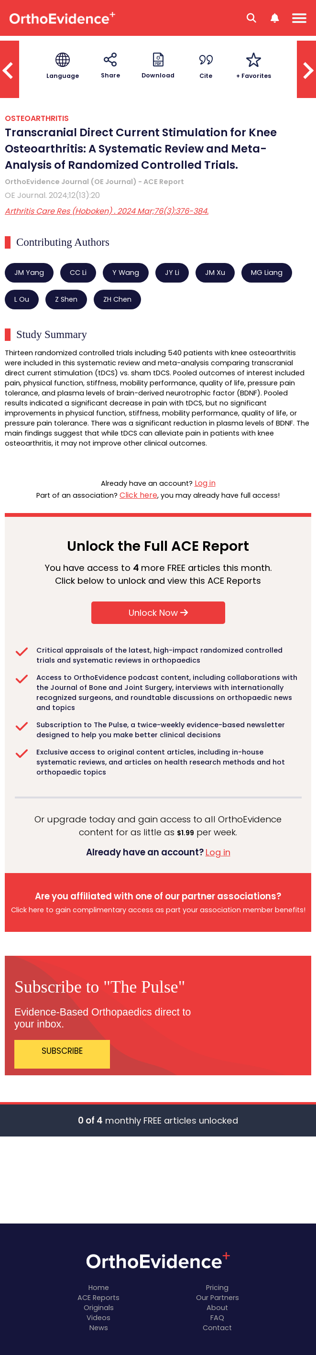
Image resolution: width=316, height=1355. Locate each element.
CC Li (78, 272)
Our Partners (217, 1297)
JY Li (172, 272)
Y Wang (125, 272)
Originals (99, 1307)
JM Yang (29, 272)
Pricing (217, 1287)
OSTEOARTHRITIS (37, 118)
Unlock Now (158, 613)
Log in (205, 483)
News (98, 1328)
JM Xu (215, 272)
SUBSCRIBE (62, 1051)
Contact (217, 1328)
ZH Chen (117, 299)
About (217, 1307)
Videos (98, 1317)
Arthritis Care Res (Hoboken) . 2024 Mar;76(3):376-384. (106, 211)
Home (98, 1287)
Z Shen (66, 299)
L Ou (21, 299)
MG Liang (267, 272)
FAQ (217, 1317)
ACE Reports (98, 1297)
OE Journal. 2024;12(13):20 (52, 195)
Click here (138, 495)
